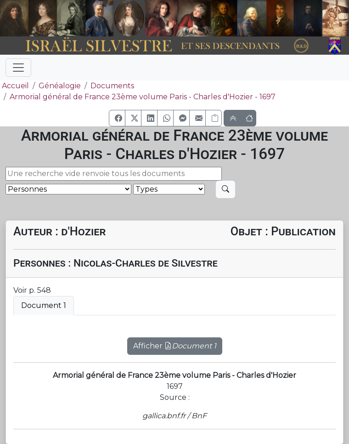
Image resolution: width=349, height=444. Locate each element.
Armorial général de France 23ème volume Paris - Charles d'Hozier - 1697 (143, 96)
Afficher (174, 346)
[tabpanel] (174, 340)
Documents (112, 85)
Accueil (14, 85)
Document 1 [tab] (43, 305)
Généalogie (60, 85)
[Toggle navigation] (18, 67)
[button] (117, 118)
